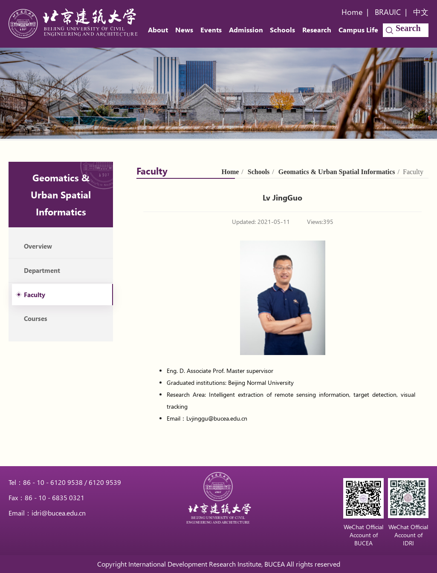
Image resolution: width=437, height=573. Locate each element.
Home (351, 12)
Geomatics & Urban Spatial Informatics (336, 171)
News (184, 29)
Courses (35, 318)
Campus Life (358, 29)
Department (42, 270)
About (158, 29)
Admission (246, 29)
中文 (420, 12)
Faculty (34, 294)
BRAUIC (388, 12)
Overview (38, 246)
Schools (282, 29)
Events (211, 29)
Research (316, 29)
